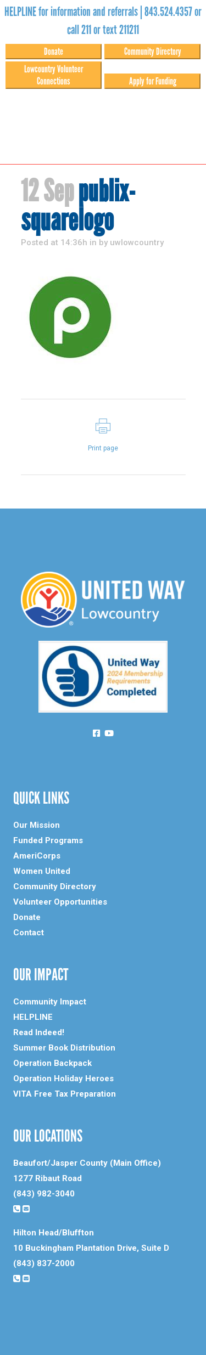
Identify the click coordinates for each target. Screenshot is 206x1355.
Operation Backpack (52, 1063)
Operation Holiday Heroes (63, 1078)
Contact (28, 933)
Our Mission (36, 825)
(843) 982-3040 (44, 1194)
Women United (41, 871)
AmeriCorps (36, 856)
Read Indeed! (38, 1032)
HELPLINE (33, 1017)
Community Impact (49, 1002)
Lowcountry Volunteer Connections (53, 75)
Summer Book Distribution (64, 1048)
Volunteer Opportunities (60, 902)
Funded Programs (48, 840)
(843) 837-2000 (44, 1263)
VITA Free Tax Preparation (64, 1094)
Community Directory (152, 52)
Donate (53, 52)
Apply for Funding (152, 81)
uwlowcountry (137, 242)
